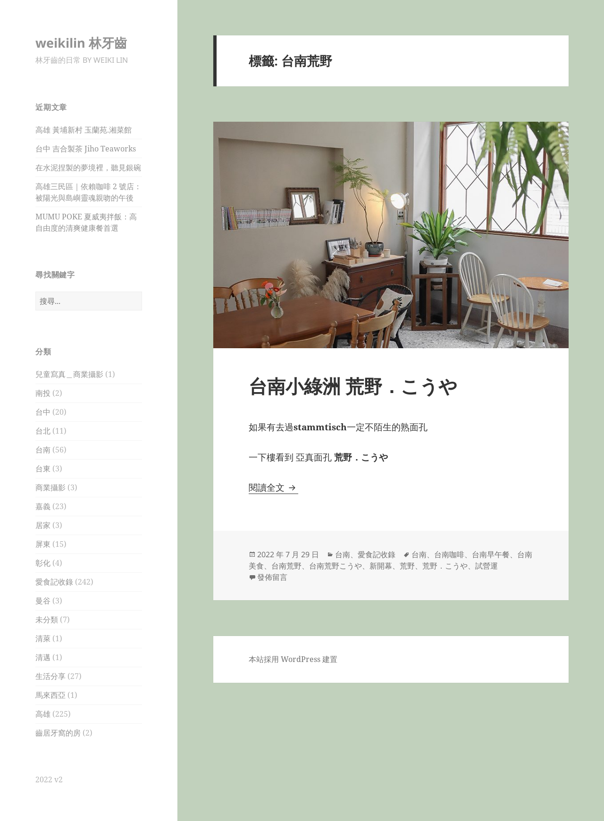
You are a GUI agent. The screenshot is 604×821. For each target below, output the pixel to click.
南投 (42, 393)
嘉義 (42, 506)
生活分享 (50, 676)
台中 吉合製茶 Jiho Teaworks (85, 148)
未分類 (46, 619)
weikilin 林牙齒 (81, 42)
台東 (42, 468)
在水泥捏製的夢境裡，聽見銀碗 (88, 167)
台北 (42, 431)
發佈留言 (272, 577)
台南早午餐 (491, 554)
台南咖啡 (449, 554)
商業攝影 (50, 487)
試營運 (486, 566)
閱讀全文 (273, 487)
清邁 (42, 657)
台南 (42, 449)
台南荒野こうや (335, 566)
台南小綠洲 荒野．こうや (353, 385)
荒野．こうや (445, 566)
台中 (42, 412)
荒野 (407, 566)
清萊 (42, 638)
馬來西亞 (50, 695)
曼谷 (42, 600)
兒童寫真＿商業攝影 (69, 374)
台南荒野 (286, 566)
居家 (42, 525)
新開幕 (380, 566)
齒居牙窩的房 (58, 733)
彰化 (42, 563)
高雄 (42, 714)
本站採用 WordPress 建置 (293, 659)
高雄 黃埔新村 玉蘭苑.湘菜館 (83, 130)
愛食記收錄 (54, 582)
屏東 (42, 544)
